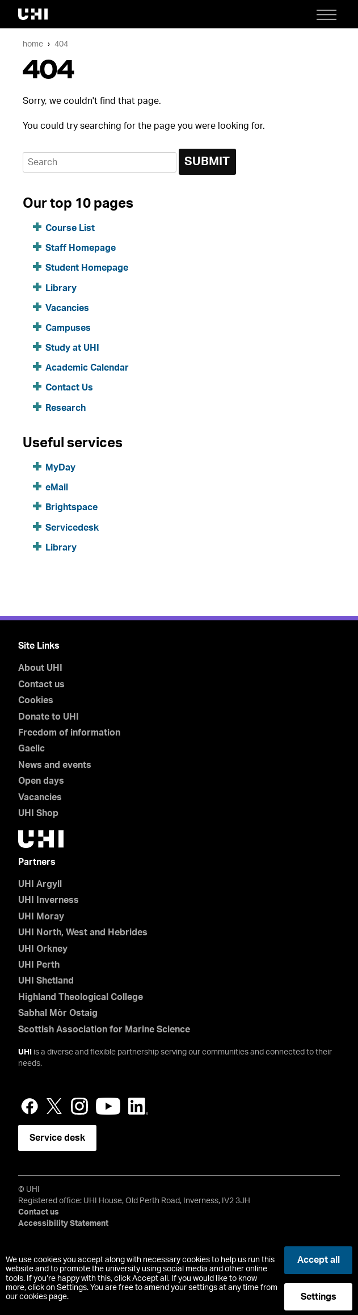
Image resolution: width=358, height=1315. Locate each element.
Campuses (68, 328)
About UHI (40, 668)
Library (61, 288)
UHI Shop (38, 813)
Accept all (318, 1259)
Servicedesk (72, 527)
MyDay (60, 467)
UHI (25, 1052)
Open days (41, 780)
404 (61, 44)
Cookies (35, 700)
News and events (54, 765)
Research (65, 408)
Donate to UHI (48, 716)
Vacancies (67, 308)
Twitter (54, 1106)
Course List (70, 228)
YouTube (108, 1106)
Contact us (41, 684)
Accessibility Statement (63, 1224)
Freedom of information (69, 732)
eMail (56, 487)
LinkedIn (138, 1106)
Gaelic (31, 748)
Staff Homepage (80, 248)
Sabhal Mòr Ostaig (58, 1013)
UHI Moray (41, 916)
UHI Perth (39, 964)
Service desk (57, 1137)
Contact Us (69, 387)
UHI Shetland (46, 980)
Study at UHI (72, 347)
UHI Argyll (40, 884)
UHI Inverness (48, 900)
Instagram (79, 1106)
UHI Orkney (43, 948)
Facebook (29, 1106)
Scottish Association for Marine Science (104, 1029)
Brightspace (71, 507)
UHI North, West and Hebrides (83, 932)
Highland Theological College (80, 997)
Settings (318, 1296)
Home (33, 44)
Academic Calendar (87, 367)
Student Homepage (86, 267)
